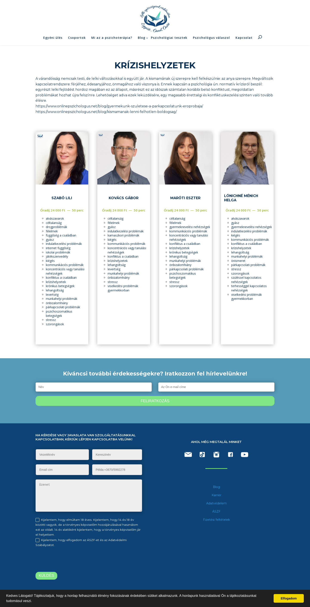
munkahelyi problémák (61, 299)
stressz (51, 320)
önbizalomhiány (57, 303)
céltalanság (54, 223)
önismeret (238, 261)
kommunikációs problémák (65, 265)
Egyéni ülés (52, 38)
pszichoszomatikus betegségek (59, 313)
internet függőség (58, 248)
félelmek (52, 231)
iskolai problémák (58, 252)
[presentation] (71, 560)
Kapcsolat (244, 38)
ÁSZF (216, 511)
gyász (50, 240)
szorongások (55, 324)
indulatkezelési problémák (64, 244)
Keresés (260, 38)
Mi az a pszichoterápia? (111, 38)
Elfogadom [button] (289, 598)
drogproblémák (56, 227)
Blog (141, 38)
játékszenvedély (57, 256)
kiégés (50, 261)
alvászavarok (55, 218)
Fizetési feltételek (216, 520)
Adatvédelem (216, 503)
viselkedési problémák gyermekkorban (123, 288)
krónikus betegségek (60, 286)
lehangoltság (55, 290)
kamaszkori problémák (123, 235)
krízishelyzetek (56, 282)
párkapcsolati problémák (63, 307)
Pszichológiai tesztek (169, 38)
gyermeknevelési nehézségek (189, 227)
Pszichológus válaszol (211, 38)
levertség (52, 295)
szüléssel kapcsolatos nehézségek (246, 279)
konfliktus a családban (61, 277)
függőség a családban (61, 235)
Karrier (216, 495)
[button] (33, 601)
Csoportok (77, 38)
